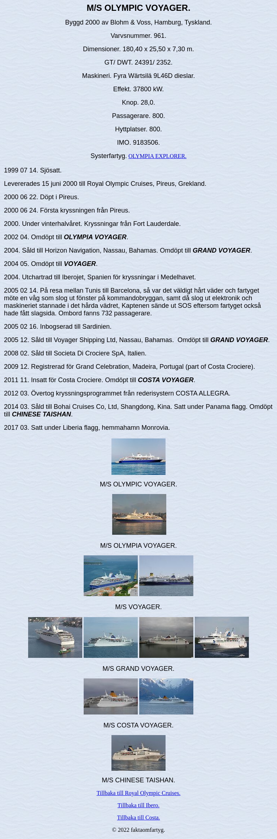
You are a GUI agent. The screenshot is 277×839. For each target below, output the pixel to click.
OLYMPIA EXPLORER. (157, 156)
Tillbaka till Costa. (138, 817)
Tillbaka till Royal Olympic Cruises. (139, 793)
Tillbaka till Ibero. (138, 805)
